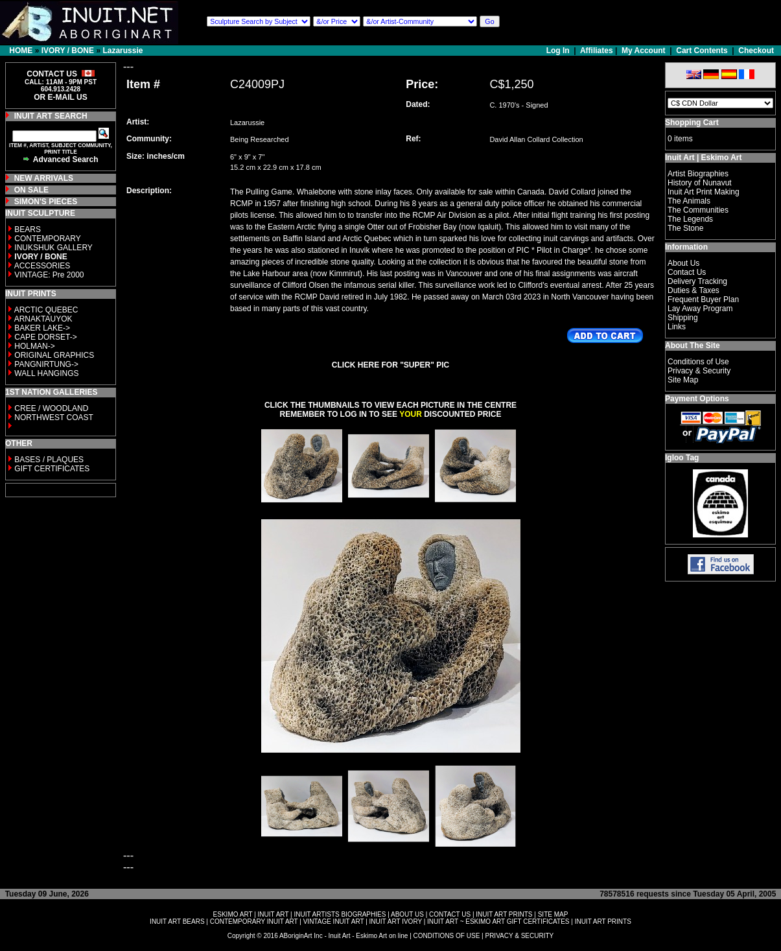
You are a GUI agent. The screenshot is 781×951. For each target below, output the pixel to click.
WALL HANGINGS (46, 373)
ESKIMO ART (233, 914)
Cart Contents (701, 50)
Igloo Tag (682, 457)
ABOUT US (407, 914)
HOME (20, 50)
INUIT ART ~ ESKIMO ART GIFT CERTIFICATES (498, 921)
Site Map (683, 379)
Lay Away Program (700, 308)
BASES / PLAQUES (49, 459)
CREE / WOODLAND (50, 408)
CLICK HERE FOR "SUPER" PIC (390, 365)
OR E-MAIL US (60, 97)
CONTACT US (450, 914)
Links (677, 326)
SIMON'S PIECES (46, 201)
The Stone (685, 228)
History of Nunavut (700, 182)
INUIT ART (273, 914)
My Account (644, 50)
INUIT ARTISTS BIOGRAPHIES (340, 914)
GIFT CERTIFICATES (51, 468)
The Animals (689, 200)
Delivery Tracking (697, 281)
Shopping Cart (692, 122)
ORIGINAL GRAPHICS (54, 355)
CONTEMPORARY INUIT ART (254, 921)
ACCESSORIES (42, 265)
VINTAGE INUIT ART (333, 921)
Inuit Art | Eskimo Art (703, 157)
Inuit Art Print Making (704, 191)
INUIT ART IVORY (395, 921)
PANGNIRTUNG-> (46, 364)
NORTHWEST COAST (52, 417)
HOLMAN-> (34, 346)
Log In (559, 50)
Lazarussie (122, 50)
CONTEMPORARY (47, 238)
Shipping (683, 317)
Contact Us (687, 272)
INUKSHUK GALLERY (53, 247)
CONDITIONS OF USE (447, 935)
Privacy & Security (699, 370)
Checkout (756, 50)
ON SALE (31, 189)
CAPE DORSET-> (45, 337)
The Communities (698, 210)
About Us (683, 263)
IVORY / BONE (67, 50)
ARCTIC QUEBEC (46, 309)
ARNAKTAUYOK (43, 318)
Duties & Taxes (693, 290)
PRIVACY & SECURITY (519, 935)
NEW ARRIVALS (43, 178)
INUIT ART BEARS (177, 921)
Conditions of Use (698, 361)
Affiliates (596, 50)
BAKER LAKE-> (42, 328)
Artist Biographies (698, 173)
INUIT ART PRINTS (504, 914)
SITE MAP (553, 914)
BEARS (27, 229)
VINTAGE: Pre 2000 (49, 274)
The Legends (690, 219)
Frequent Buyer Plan (703, 299)
